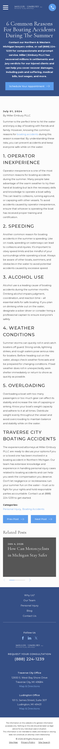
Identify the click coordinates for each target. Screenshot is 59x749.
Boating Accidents (33, 509)
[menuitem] (13, 742)
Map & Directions (29, 686)
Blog (29, 610)
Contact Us (29, 615)
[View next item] (30, 580)
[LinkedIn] (29, 638)
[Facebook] (23, 638)
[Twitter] (36, 638)
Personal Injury (12, 509)
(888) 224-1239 (30, 659)
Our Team (29, 600)
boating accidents (27, 134)
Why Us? (29, 595)
